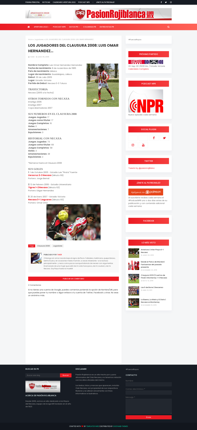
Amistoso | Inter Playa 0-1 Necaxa (152, 251)
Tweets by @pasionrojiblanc (141, 168)
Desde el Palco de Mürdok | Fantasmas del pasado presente (153, 264)
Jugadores (38, 39)
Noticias (46, 2)
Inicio (30, 39)
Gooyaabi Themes (120, 426)
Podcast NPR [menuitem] (59, 27)
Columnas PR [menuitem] (89, 27)
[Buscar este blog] (42, 375)
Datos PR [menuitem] (73, 27)
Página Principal (32, 2)
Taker (32, 57)
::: (93, 2)
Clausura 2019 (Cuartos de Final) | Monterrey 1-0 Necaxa (154, 276)
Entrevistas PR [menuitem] (107, 27)
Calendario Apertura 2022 (64, 2)
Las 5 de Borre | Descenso (152, 287)
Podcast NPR (84, 2)
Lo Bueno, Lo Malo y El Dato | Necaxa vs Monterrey (153, 301)
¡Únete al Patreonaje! (105, 2)
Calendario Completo (138, 69)
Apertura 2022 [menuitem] (41, 27)
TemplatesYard (92, 426)
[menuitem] (28, 27)
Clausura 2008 (43, 246)
